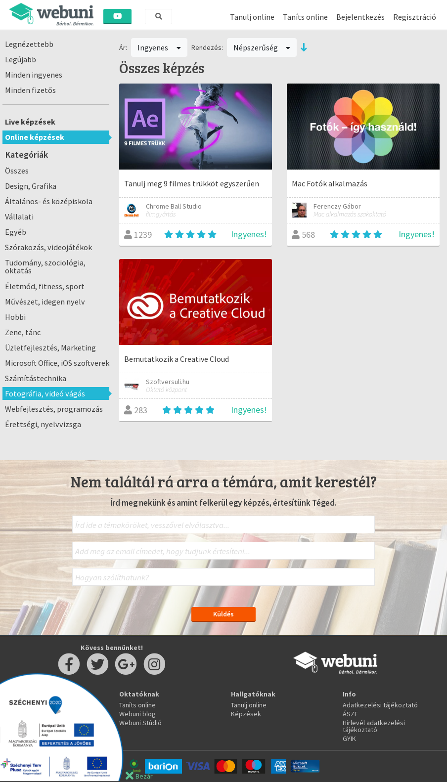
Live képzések (30, 122)
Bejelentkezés (360, 17)
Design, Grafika (30, 186)
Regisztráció (414, 17)
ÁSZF (350, 713)
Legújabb (20, 59)
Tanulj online (252, 17)
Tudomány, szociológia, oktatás (45, 266)
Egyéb (15, 232)
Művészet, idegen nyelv (45, 301)
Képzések (246, 713)
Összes (17, 170)
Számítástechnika (35, 378)
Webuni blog (137, 713)
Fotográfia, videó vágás (45, 393)
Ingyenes (159, 47)
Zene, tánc (23, 332)
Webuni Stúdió (140, 722)
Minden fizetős (30, 90)
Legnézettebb (29, 44)
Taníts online (305, 17)
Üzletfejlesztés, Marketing (50, 347)
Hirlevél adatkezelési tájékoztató (374, 726)
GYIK (349, 738)
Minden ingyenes (33, 75)
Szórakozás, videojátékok (48, 247)
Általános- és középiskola (48, 201)
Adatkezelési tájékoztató (380, 704)
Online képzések (34, 137)
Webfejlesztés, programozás (54, 409)
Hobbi (15, 317)
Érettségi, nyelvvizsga (43, 424)
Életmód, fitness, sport (45, 286)
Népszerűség (262, 47)
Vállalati (19, 216)
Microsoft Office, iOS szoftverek (57, 363)
